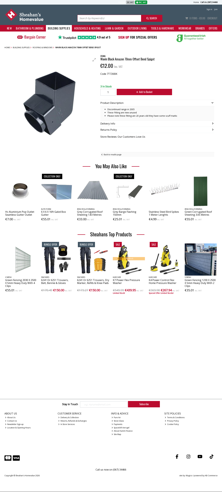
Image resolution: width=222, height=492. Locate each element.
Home (196, 2)
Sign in (209, 9)
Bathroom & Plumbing (30, 28)
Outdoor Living (137, 28)
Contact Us (11, 421)
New (9, 28)
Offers (213, 28)
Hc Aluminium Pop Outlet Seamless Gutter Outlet (19, 213)
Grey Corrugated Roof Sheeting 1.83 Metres (90, 213)
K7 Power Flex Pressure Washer (126, 281)
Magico (189, 476)
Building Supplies (59, 28)
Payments (117, 424)
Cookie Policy (172, 424)
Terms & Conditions (175, 417)
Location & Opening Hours (18, 428)
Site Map (116, 434)
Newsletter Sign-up (14, 424)
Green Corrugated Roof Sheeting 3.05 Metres (198, 213)
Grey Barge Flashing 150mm (124, 213)
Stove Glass (118, 421)
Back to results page (112, 154)
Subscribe (144, 404)
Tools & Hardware (162, 28)
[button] (94, 59)
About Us (10, 417)
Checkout (212, 18)
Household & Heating (87, 28)
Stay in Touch (70, 404)
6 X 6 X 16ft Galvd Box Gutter (53, 213)
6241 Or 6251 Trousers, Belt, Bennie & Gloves (54, 281)
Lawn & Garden (114, 28)
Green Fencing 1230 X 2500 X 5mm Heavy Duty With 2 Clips (200, 283)
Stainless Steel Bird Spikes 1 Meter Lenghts (164, 213)
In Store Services (66, 424)
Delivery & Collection (68, 417)
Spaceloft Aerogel (121, 428)
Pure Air (116, 417)
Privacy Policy (172, 421)
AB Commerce (211, 476)
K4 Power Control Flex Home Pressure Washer (162, 281)
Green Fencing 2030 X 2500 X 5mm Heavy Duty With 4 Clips (20, 283)
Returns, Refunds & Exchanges (72, 421)
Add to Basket (142, 92)
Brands (200, 28)
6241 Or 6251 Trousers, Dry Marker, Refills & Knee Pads (93, 281)
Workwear (184, 28)
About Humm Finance (122, 431)
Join (216, 9)
